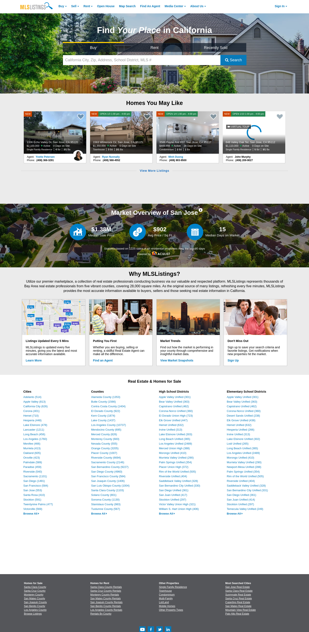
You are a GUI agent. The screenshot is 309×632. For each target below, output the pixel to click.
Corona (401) (31, 411)
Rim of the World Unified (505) (177, 471)
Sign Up (233, 360)
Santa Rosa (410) (34, 495)
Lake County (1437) (103, 420)
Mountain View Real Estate (240, 609)
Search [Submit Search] (233, 60)
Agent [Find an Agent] (150, 6)
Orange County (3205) (104, 448)
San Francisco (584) (35, 485)
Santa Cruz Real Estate (238, 598)
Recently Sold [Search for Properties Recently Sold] (215, 48)
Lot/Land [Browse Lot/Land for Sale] (164, 602)
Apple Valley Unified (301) (175, 397)
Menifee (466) (31, 443)
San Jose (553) (32, 490)
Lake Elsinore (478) (35, 425)
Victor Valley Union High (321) (177, 504)
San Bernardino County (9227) (109, 467)
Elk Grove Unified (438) (241, 420)
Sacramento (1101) (35, 476)
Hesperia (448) (32, 420)
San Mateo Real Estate (238, 606)
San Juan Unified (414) (241, 499)
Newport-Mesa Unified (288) (244, 467)
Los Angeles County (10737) (108, 425)
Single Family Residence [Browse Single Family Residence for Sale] (173, 587)
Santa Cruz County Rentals (105, 590)
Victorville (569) (32, 509)
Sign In (280, 6)
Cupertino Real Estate (237, 602)
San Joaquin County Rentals (106, 602)
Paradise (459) (32, 467)
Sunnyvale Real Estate (238, 594)
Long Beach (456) (34, 434)
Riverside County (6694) (106, 457)
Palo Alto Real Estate (237, 613)
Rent (87, 6)
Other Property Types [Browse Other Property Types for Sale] (171, 609)
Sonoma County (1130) (105, 499)
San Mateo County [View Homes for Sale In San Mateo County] (34, 598)
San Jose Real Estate (237, 587)
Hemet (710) (31, 415)
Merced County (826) (104, 434)
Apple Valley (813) (34, 401)
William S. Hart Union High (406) (179, 509)
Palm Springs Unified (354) (175, 462)
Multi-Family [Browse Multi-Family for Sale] (166, 598)
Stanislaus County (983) (106, 504)
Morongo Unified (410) (172, 453)
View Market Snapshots (176, 360)
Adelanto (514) (32, 397)
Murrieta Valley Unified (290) (176, 457)
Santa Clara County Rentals (106, 587)
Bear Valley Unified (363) (174, 401)
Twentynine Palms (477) (38, 504)
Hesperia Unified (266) (240, 429)
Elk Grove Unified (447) (173, 420)
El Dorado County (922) (105, 411)
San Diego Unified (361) (173, 490)
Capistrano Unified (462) (174, 406)
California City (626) (35, 406)
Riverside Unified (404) (173, 476)
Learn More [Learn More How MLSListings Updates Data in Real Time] (34, 360)
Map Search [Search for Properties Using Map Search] (127, 6)
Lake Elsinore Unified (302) (243, 439)
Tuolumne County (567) (105, 509)
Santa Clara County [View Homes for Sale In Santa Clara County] (35, 587)
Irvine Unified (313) (170, 429)
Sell (74, 6)
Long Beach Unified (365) (174, 439)
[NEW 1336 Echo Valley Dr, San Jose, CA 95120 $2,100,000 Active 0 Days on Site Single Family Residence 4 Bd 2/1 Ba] (55, 132)
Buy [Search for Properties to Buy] (93, 48)
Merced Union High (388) (174, 448)
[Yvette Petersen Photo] (78, 153)
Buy (61, 6)
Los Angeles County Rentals (106, 609)
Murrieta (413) (32, 448)
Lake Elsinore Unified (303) (175, 434)
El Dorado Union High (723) (176, 415)
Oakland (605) (32, 453)
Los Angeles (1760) (35, 439)
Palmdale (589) (32, 462)
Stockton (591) (32, 499)
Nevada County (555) (104, 443)
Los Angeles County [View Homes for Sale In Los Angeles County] (35, 609)
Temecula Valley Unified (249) (245, 509)
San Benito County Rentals (105, 606)
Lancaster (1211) (33, 429)
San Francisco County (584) (108, 476)
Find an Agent (103, 360)
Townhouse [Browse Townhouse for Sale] (165, 590)
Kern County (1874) (103, 415)
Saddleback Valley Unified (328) (178, 481)
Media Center (174, 6)
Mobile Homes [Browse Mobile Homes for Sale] (167, 606)
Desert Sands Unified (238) (243, 415)
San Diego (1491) (34, 481)
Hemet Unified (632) (171, 425)
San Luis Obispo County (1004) (110, 485)
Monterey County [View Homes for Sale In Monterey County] (33, 594)
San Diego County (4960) (106, 471)
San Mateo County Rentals (105, 598)
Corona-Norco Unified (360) (176, 411)
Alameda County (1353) (105, 397)
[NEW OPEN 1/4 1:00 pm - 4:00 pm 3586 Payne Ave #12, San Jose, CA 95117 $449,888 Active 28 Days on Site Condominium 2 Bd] (187, 132)
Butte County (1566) (103, 401)
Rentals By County (100, 613)
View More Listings (154, 170)
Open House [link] (105, 6)
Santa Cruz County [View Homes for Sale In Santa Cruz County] (34, 590)
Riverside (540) (32, 471)
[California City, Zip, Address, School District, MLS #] (142, 60)
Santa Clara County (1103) (107, 490)
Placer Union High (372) (173, 467)
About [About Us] (196, 6)
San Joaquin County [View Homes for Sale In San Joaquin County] (35, 602)
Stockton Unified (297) (172, 499)
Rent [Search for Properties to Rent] (154, 48)
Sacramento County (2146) (107, 462)
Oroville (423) (31, 457)
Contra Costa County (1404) (108, 406)
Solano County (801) (103, 495)
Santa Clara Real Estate (239, 590)
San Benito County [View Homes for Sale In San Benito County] (34, 606)
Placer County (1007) (104, 453)
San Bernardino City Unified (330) (179, 485)
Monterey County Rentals (104, 594)
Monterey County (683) (105, 439)
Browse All (31, 513)
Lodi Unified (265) (238, 443)
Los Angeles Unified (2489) (175, 443)
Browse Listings (33, 613)
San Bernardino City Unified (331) (247, 490)
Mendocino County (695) (106, 429)
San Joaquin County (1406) (108, 481)
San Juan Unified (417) (173, 495)
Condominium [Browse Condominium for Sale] (167, 594)
